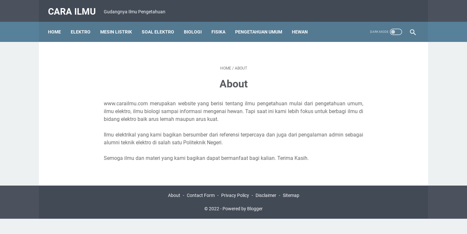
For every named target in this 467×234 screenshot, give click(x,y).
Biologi (195, 25)
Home (57, 25)
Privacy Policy (235, 189)
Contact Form (201, 189)
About (174, 189)
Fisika (221, 25)
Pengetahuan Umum (261, 25)
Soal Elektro (160, 25)
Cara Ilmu (74, 7)
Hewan (302, 25)
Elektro (83, 25)
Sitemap (291, 189)
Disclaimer (266, 189)
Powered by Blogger (242, 202)
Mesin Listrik (119, 25)
